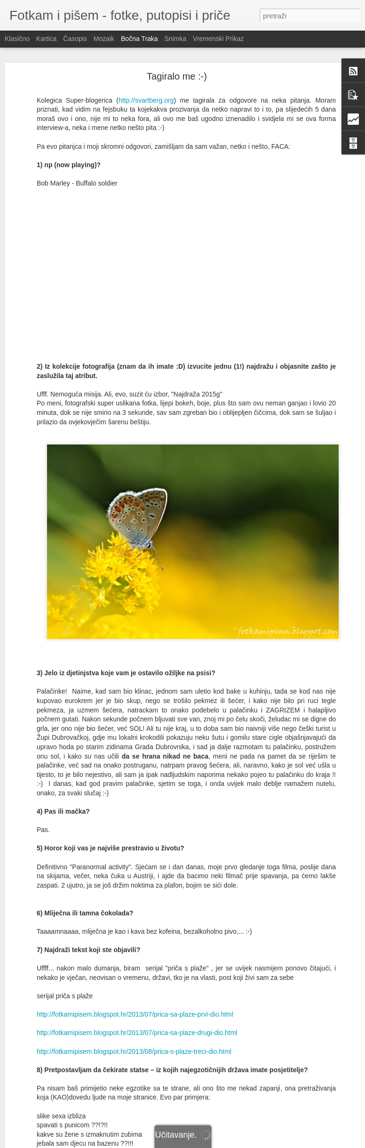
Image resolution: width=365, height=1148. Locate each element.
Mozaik (104, 38)
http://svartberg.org (146, 100)
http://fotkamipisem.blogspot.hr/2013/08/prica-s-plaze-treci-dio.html (134, 1051)
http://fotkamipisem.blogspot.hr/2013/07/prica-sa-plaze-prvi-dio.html (135, 1014)
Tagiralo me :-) (177, 76)
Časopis (75, 38)
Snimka (176, 38)
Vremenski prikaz (218, 38)
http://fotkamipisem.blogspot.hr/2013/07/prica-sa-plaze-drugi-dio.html (137, 1032)
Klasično (17, 38)
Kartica (46, 38)
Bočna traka (139, 38)
